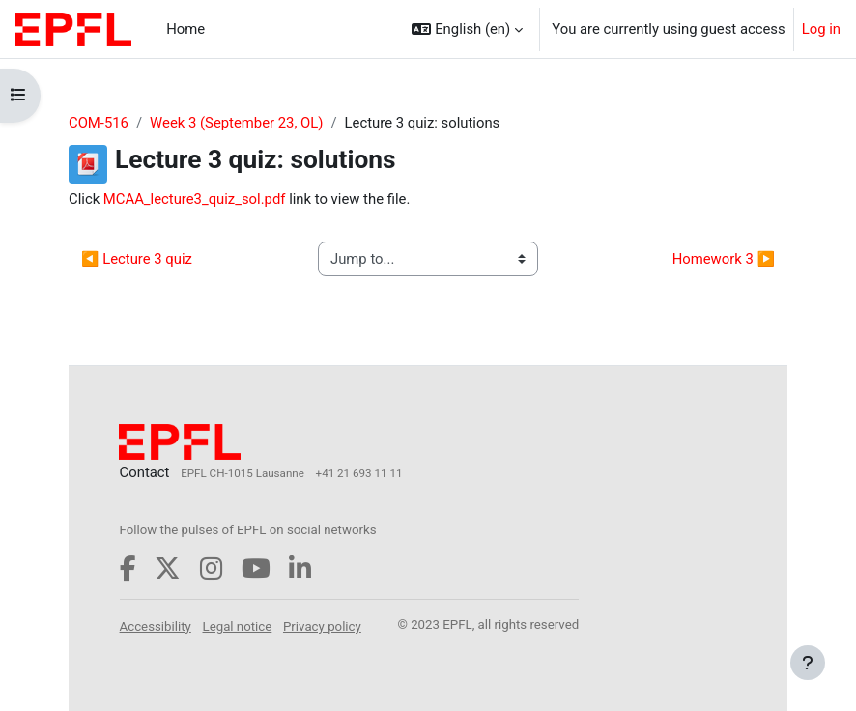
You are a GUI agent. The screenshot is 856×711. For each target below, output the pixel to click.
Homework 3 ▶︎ (723, 259)
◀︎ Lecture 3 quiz (136, 259)
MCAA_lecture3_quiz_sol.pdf (194, 199)
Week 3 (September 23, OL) (236, 122)
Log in (821, 29)
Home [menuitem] (185, 29)
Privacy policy (322, 626)
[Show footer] (807, 662)
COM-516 (98, 122)
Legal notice (237, 626)
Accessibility (155, 626)
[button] (467, 29)
